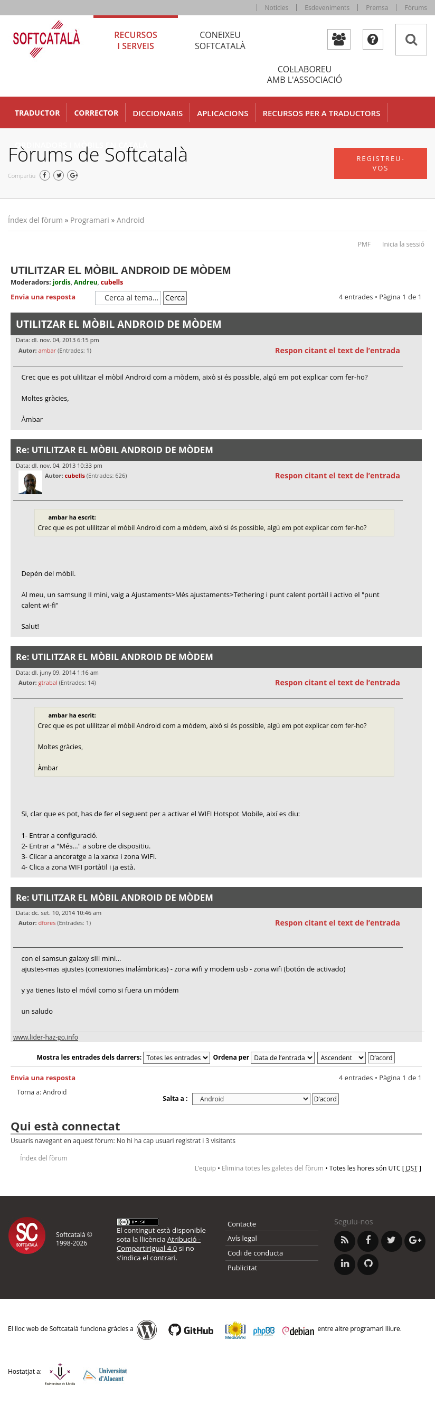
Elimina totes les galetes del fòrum (273, 1168)
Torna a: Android (42, 1092)
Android (130, 220)
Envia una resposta (50, 297)
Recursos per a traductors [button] (321, 113)
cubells (112, 282)
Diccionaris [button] (158, 113)
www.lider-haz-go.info (45, 1037)
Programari (89, 220)
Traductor (37, 113)
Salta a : (175, 1098)
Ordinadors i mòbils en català (81, 144)
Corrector (96, 113)
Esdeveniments (327, 7)
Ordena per (264, 1057)
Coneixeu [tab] (220, 40)
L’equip (205, 1168)
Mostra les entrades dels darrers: (123, 1057)
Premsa (377, 7)
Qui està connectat (65, 1126)
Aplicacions (222, 113)
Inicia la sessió (403, 244)
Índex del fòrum (35, 220)
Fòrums (415, 7)
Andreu (86, 282)
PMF (364, 244)
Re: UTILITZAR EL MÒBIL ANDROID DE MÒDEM (114, 449)
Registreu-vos (380, 163)
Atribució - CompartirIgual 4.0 (159, 1243)
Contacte (242, 1224)
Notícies (277, 7)
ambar (47, 350)
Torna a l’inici (414, 436)
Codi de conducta (255, 1253)
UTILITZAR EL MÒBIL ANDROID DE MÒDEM (121, 270)
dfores (46, 923)
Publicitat (242, 1267)
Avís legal (242, 1238)
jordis (62, 282)
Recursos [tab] (135, 40)
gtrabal (47, 682)
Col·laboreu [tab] (304, 74)
